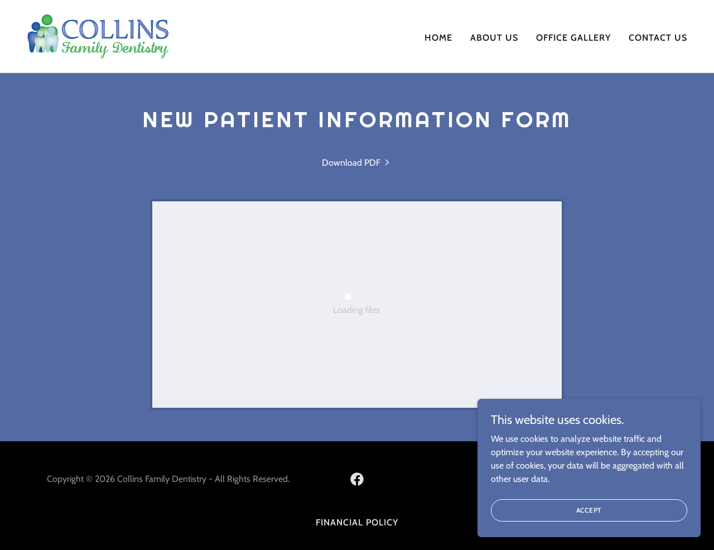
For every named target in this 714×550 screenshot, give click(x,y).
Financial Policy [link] (357, 522)
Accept (589, 510)
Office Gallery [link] (573, 37)
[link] (98, 35)
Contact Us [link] (658, 37)
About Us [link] (494, 37)
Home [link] (438, 37)
